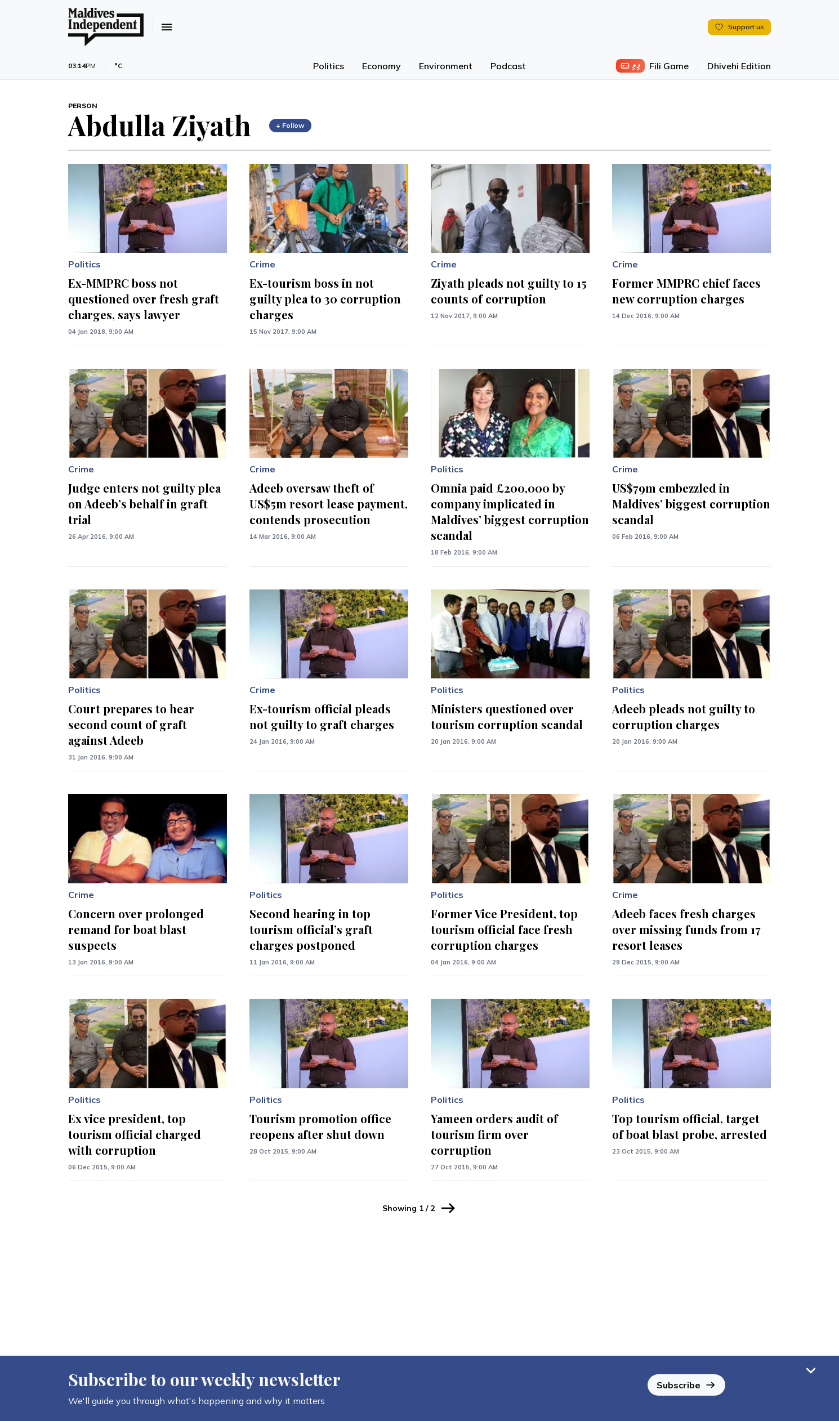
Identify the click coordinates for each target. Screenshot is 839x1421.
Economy (381, 66)
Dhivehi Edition (739, 66)
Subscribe (686, 1385)
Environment (445, 66)
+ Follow (290, 125)
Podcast (508, 66)
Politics (328, 66)
